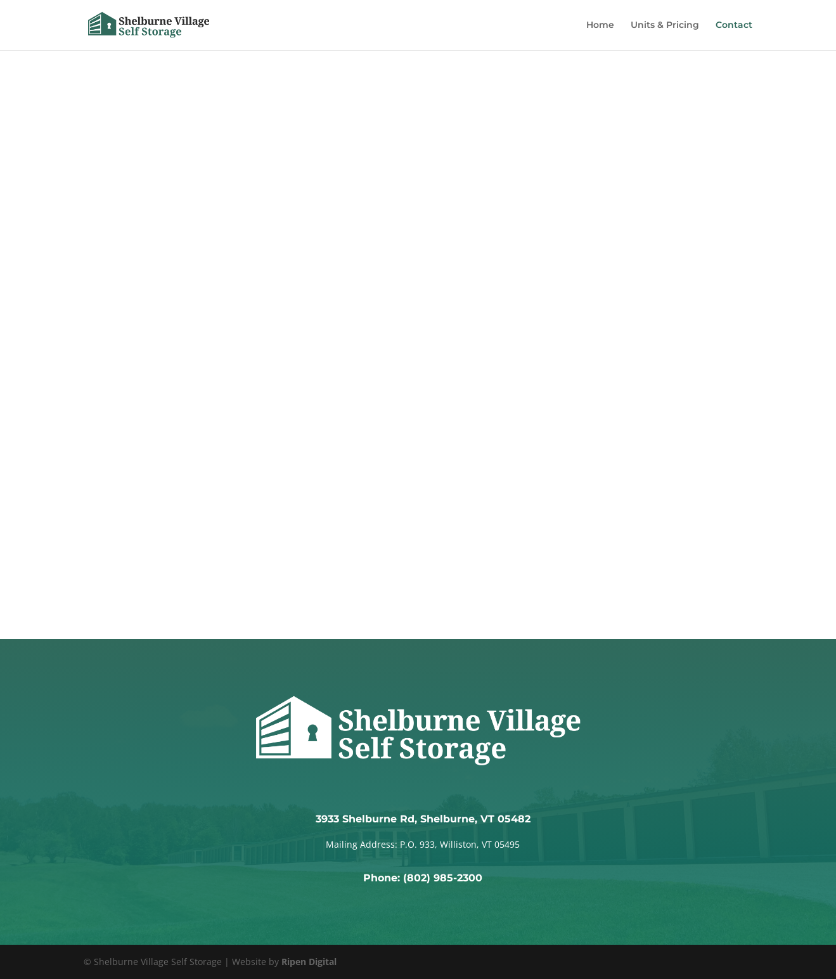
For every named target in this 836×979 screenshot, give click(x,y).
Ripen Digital (309, 962)
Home (600, 26)
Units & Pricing (665, 26)
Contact (734, 26)
